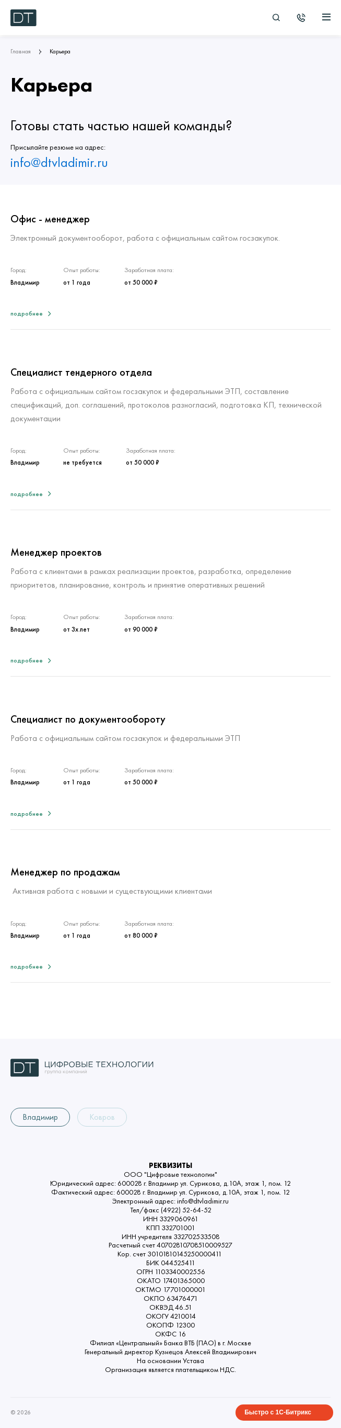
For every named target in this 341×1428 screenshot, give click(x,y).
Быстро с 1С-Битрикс (277, 1412)
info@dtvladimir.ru (59, 163)
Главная (20, 51)
